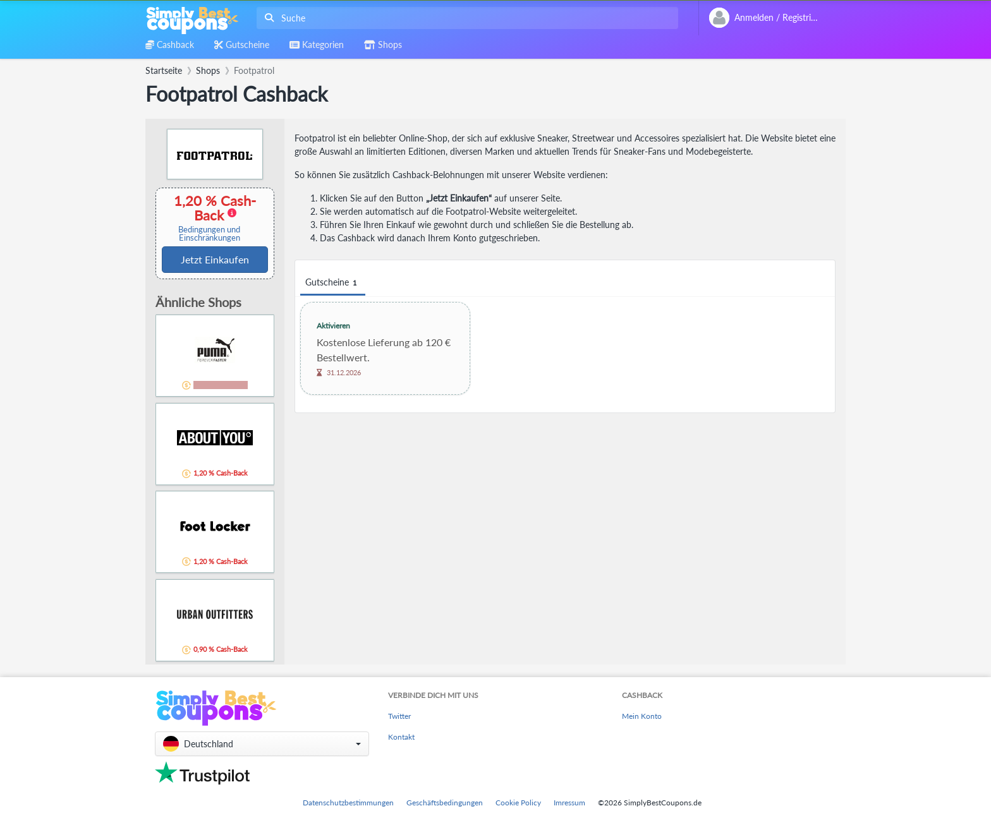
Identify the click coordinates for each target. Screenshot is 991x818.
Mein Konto (642, 716)
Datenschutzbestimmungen (348, 802)
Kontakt (401, 737)
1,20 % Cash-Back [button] (209, 217)
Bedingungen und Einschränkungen (209, 234)
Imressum (569, 802)
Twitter (399, 716)
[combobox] (465, 18)
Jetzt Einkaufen (215, 259)
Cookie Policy (518, 802)
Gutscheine (332, 283)
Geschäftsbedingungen (444, 802)
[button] (262, 743)
